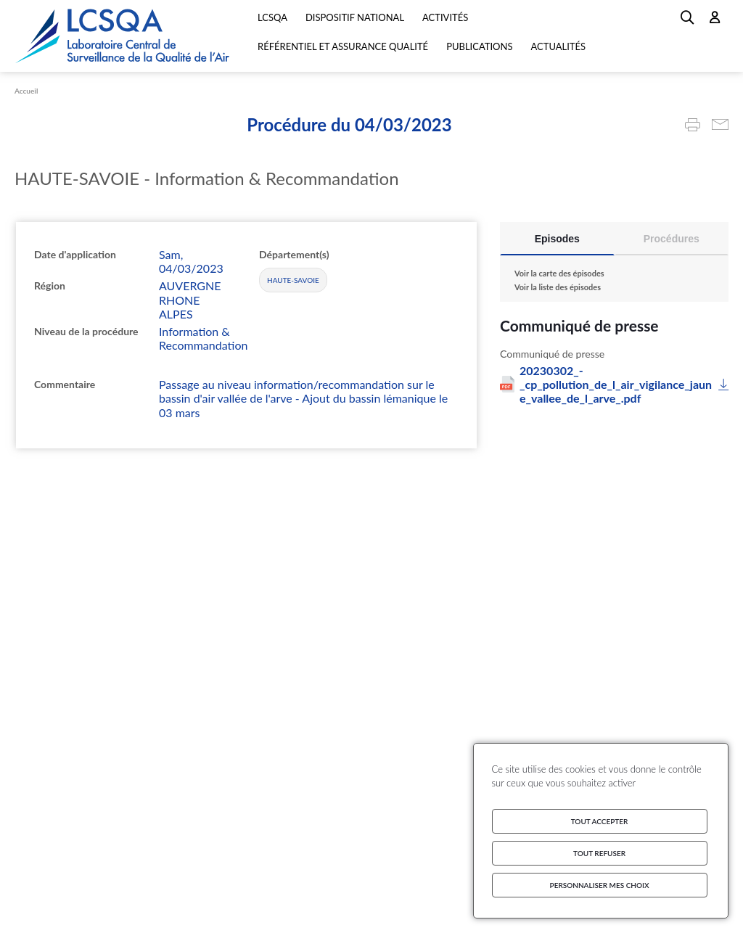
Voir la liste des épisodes (557, 287)
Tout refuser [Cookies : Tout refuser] (599, 853)
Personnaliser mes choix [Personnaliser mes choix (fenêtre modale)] (599, 885)
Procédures (671, 238)
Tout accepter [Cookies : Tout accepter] (599, 821)
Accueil (26, 90)
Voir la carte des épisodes (559, 273)
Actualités (558, 46)
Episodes (557, 238)
